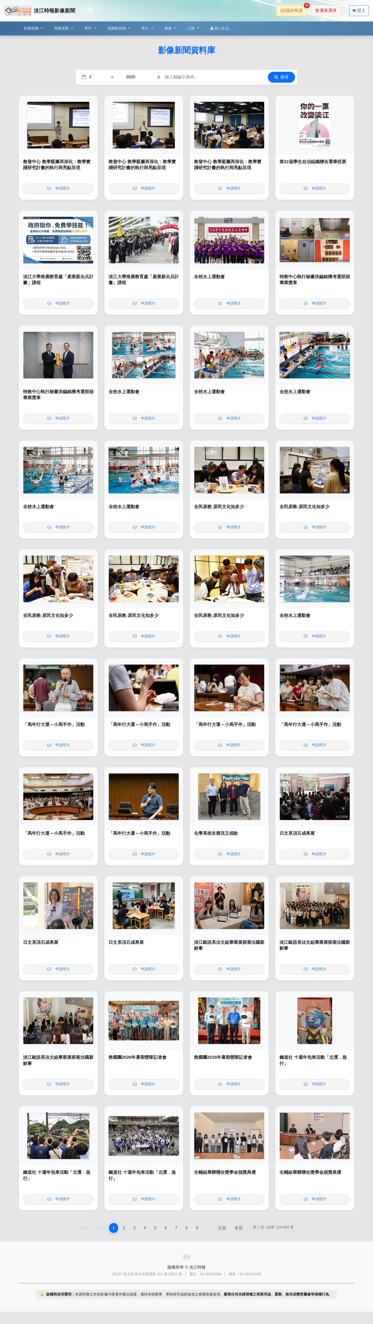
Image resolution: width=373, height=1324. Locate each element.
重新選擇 (325, 10)
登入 (359, 10)
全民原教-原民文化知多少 (219, 506)
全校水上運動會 (209, 276)
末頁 (238, 1228)
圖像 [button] (168, 28)
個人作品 (219, 28)
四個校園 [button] (32, 28)
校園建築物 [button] (117, 28)
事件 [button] (88, 28)
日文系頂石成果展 (297, 833)
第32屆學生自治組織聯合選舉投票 (312, 161)
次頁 (222, 1228)
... (208, 1228)
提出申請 (294, 9)
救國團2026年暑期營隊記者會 (138, 1057)
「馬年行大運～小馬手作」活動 (54, 724)
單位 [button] (145, 28)
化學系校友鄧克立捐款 (216, 833)
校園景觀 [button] (62, 28)
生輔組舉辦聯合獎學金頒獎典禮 (225, 1172)
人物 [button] (191, 28)
